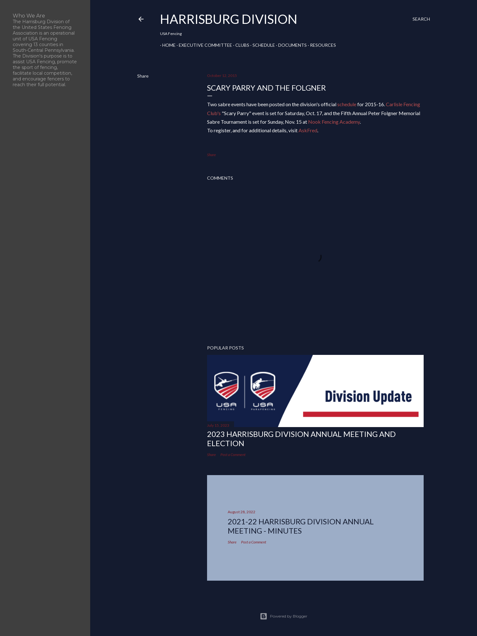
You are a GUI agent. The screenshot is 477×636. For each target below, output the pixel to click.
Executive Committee (203, 45)
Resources (321, 45)
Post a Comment (232, 454)
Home (166, 45)
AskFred (308, 130)
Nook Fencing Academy (334, 122)
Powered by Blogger (283, 616)
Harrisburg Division (228, 19)
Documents (290, 45)
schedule (346, 104)
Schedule (261, 45)
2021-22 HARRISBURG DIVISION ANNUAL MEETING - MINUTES (301, 526)
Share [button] (143, 76)
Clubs (240, 45)
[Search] (421, 19)
